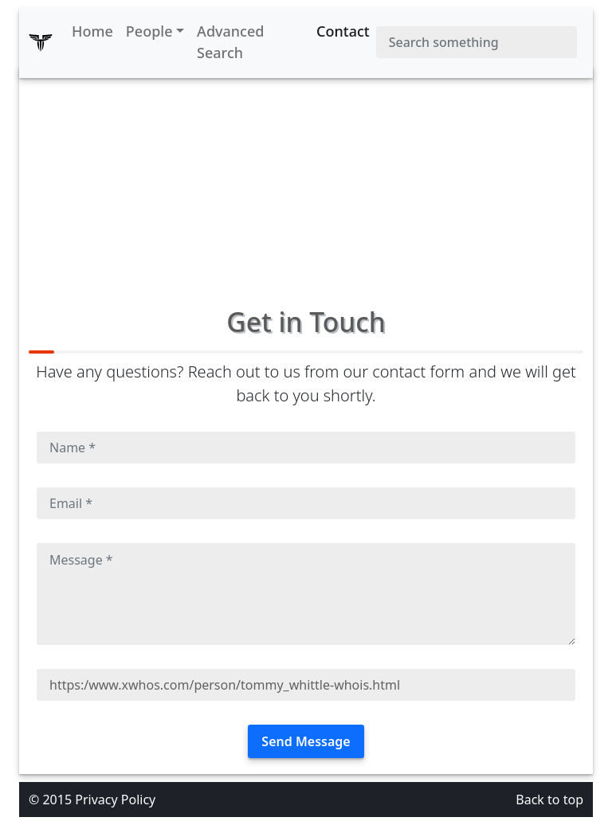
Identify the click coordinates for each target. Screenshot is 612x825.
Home (92, 31)
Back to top (549, 799)
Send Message (305, 741)
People (149, 31)
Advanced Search (230, 42)
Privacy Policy (115, 799)
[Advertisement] (306, 178)
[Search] (476, 42)
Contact (343, 31)
